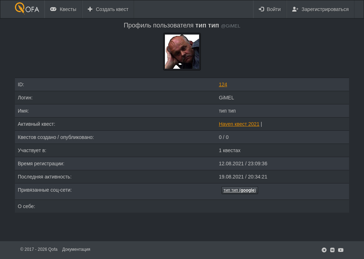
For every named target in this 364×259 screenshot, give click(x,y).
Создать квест (108, 9)
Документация (76, 249)
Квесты (63, 9)
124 (223, 84)
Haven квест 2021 (239, 124)
